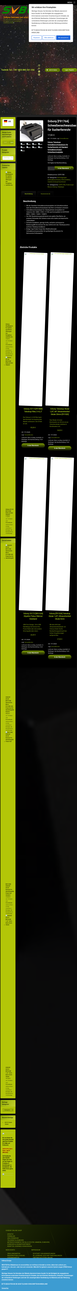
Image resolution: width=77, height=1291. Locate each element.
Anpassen (36, 37)
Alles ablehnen (49, 37)
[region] (51, 23)
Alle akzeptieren (63, 37)
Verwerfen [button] (5, 1288)
